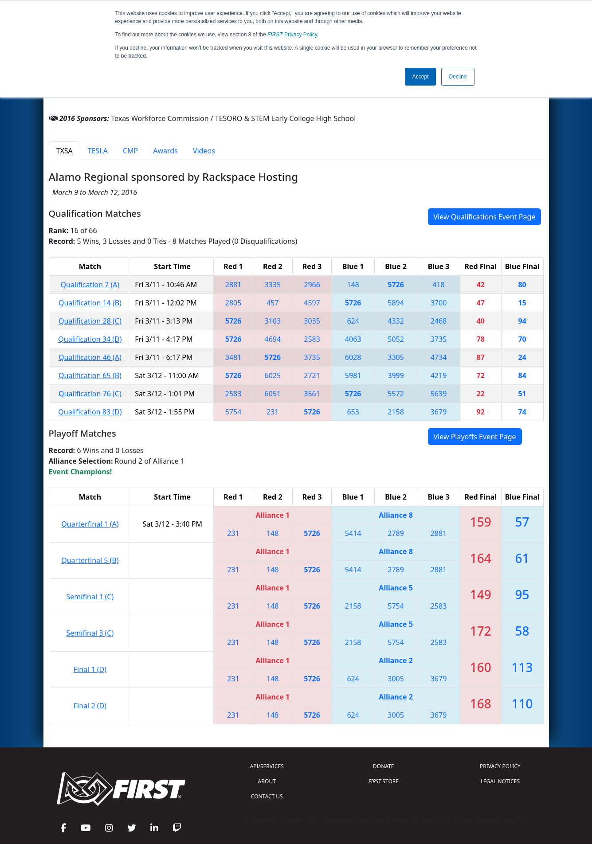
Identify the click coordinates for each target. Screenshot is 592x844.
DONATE (383, 766)
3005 (396, 679)
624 (353, 321)
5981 (353, 375)
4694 (273, 339)
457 (272, 303)
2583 (312, 339)
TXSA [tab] (64, 151)
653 (353, 412)
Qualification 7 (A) (90, 284)
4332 (396, 321)
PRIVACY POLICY (500, 766)
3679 (439, 412)
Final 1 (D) (90, 669)
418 (438, 284)
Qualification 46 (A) (90, 357)
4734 (439, 357)
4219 (439, 375)
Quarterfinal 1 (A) (89, 524)
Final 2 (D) (90, 706)
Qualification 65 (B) (90, 375)
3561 (312, 394)
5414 (353, 533)
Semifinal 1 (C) (90, 597)
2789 (396, 533)
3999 (396, 375)
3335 (273, 284)
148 (353, 284)
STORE (384, 781)
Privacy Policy (292, 34)
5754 (233, 412)
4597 (312, 303)
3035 (312, 321)
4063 (353, 339)
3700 (439, 303)
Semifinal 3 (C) (90, 633)
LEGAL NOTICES (500, 781)
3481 (233, 357)
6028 (353, 357)
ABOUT (267, 781)
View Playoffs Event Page (475, 437)
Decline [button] (458, 77)
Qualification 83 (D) (90, 412)
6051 (273, 394)
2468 (439, 321)
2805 (233, 303)
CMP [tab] (130, 151)
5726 (396, 284)
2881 (233, 284)
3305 (396, 357)
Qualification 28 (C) (90, 321)
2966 (312, 284)
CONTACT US (267, 796)
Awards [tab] (165, 151)
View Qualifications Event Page (485, 217)
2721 (312, 375)
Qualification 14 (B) (90, 303)
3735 (439, 339)
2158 (396, 412)
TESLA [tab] (98, 151)
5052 (396, 339)
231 (272, 412)
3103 (273, 321)
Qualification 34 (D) (90, 339)
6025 (273, 375)
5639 (439, 394)
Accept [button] (420, 77)
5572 (396, 394)
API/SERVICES (267, 766)
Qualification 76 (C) (90, 394)
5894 (396, 303)
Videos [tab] (204, 151)
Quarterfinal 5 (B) (89, 560)
